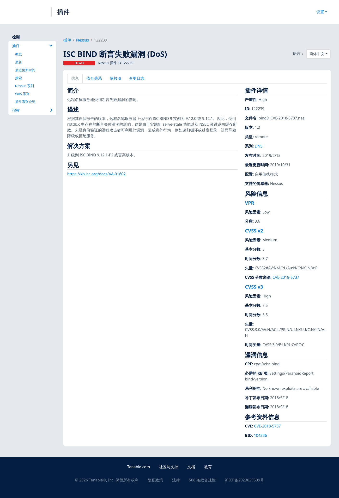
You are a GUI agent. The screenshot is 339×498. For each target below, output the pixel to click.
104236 (260, 435)
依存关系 (94, 78)
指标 (32, 110)
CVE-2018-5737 (285, 277)
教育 (208, 466)
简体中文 (317, 53)
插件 (63, 11)
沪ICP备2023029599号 (244, 480)
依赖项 (115, 78)
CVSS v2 (254, 230)
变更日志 (136, 78)
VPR (249, 203)
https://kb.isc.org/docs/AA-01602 (96, 174)
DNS (258, 146)
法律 (176, 480)
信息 (75, 78)
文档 (191, 466)
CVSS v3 (254, 287)
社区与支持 (168, 466)
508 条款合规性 (202, 480)
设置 (320, 11)
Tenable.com (138, 466)
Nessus (82, 40)
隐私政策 (155, 480)
